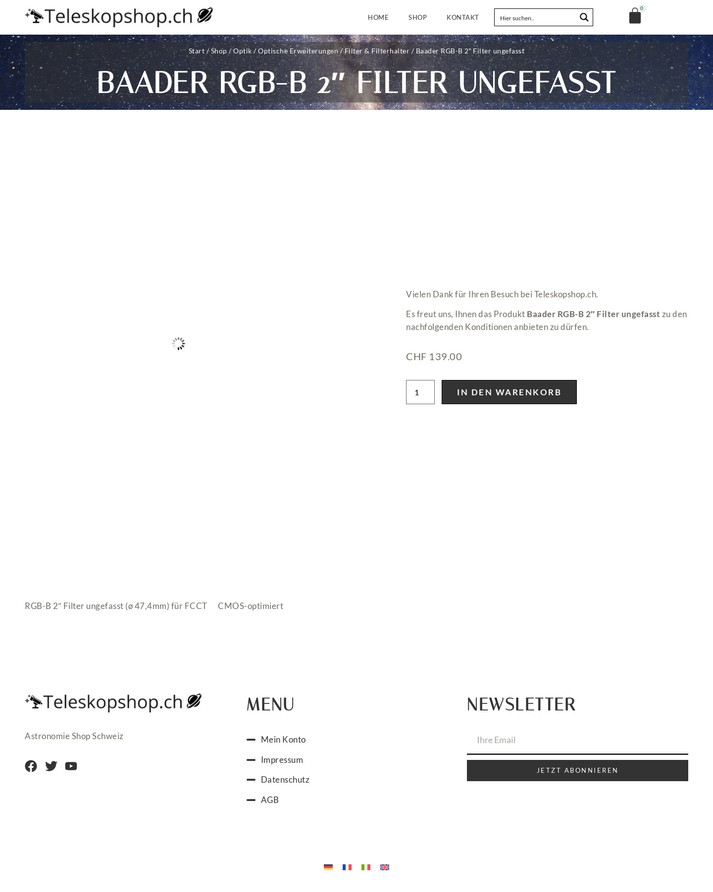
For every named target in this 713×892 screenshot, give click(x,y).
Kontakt (463, 17)
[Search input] (535, 17)
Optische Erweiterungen (298, 51)
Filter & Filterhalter (377, 51)
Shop (417, 17)
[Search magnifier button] (584, 17)
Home (378, 17)
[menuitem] (328, 866)
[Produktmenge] (420, 392)
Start (197, 51)
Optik (242, 51)
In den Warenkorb (509, 392)
